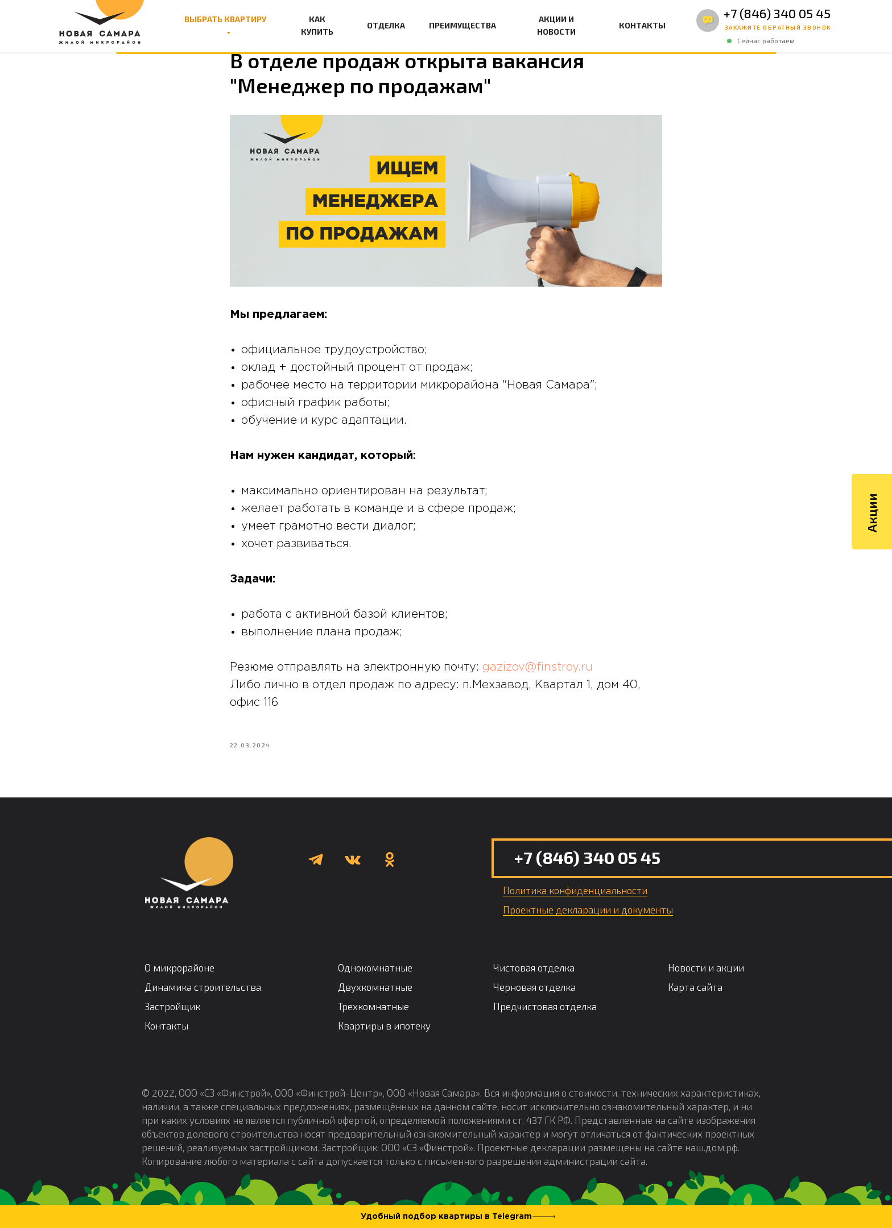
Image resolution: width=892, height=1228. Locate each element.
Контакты (166, 1038)
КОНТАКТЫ (642, 25)
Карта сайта (695, 999)
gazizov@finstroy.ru (537, 673)
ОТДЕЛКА (386, 25)
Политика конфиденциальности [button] (575, 902)
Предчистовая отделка (545, 1018)
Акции (871, 530)
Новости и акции (706, 980)
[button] (778, 27)
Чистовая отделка (534, 980)
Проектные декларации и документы (588, 922)
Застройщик (172, 1018)
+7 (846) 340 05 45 (777, 13)
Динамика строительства (202, 999)
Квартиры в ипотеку (384, 1038)
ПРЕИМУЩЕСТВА (462, 25)
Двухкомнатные (375, 999)
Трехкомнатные (373, 1018)
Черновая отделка (534, 999)
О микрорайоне (179, 980)
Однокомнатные (375, 980)
